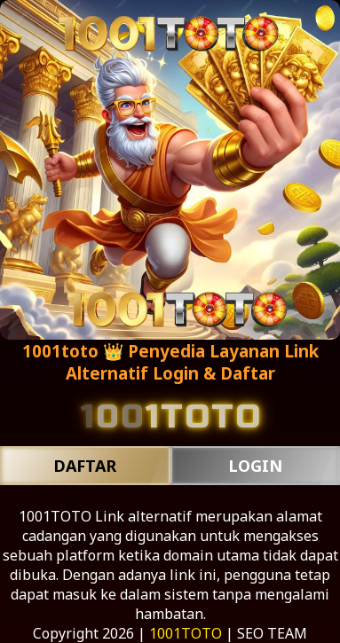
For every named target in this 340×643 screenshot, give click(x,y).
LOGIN (255, 465)
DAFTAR (84, 465)
